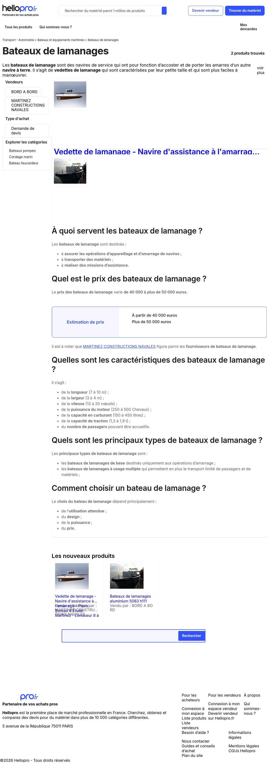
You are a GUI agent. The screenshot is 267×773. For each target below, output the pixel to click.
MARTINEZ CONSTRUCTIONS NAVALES (28, 105)
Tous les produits (18, 27)
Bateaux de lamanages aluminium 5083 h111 (130, 598)
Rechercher (191, 636)
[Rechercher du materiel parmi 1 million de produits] (164, 11)
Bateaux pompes (22, 151)
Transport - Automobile (18, 40)
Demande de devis (22, 130)
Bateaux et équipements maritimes (61, 40)
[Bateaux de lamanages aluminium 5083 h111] (70, 186)
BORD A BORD (24, 91)
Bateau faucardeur (23, 163)
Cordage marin (21, 157)
